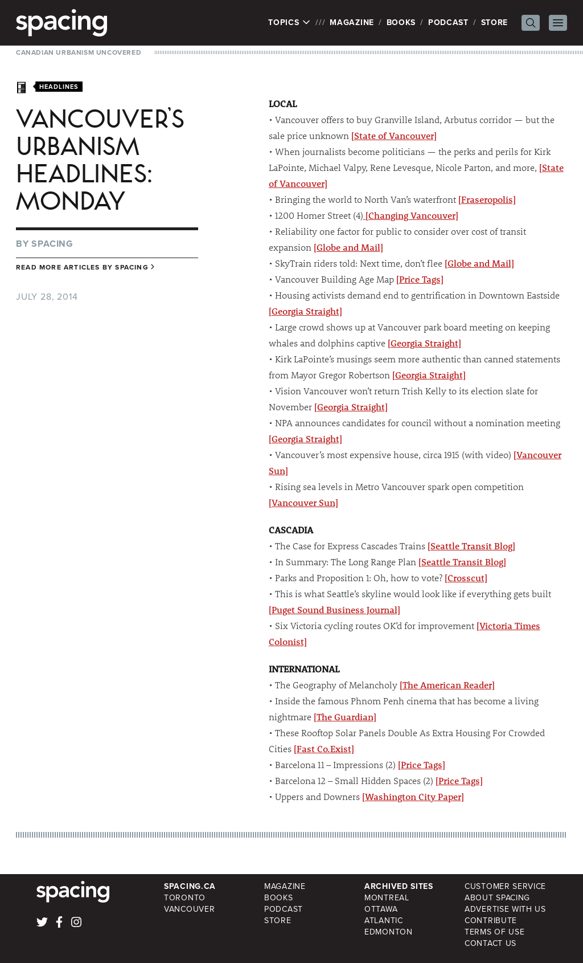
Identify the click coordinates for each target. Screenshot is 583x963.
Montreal (386, 898)
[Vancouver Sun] (303, 502)
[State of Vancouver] (394, 135)
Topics (289, 22)
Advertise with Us (505, 909)
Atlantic (383, 921)
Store (494, 22)
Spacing (52, 243)
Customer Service (505, 886)
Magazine (352, 22)
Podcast (448, 22)
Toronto (185, 898)
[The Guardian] (345, 717)
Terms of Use (494, 932)
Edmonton (388, 932)
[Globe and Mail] (348, 247)
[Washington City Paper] (413, 796)
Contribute (491, 921)
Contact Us (490, 943)
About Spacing (497, 898)
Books (401, 22)
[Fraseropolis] (487, 199)
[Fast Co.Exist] (324, 748)
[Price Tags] (420, 279)
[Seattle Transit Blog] (471, 546)
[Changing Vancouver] (410, 215)
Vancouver (189, 909)
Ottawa (380, 909)
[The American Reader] (447, 685)
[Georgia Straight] (305, 311)
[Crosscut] (466, 577)
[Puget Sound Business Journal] (334, 609)
